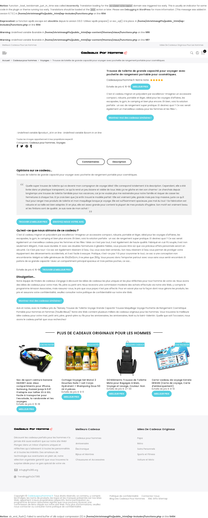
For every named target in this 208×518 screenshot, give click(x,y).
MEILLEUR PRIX (140, 85)
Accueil (6, 60)
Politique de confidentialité (124, 495)
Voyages (44, 60)
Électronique (82, 448)
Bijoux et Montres (85, 454)
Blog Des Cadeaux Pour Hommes (127, 497)
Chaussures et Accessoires (90, 459)
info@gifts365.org (28, 469)
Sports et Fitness (146, 454)
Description (119, 161)
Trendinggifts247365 (27, 476)
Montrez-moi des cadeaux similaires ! (130, 116)
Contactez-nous (150, 495)
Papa (140, 437)
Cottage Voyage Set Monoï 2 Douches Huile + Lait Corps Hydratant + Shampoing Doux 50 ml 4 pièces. (81, 385)
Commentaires (90, 161)
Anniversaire (82, 443)
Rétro (140, 443)
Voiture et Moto (145, 459)
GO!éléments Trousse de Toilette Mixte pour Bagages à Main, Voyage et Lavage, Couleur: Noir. (126, 383)
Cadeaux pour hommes (25, 60)
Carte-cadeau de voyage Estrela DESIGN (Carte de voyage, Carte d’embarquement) (172, 383)
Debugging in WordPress (138, 9)
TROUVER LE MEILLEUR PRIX (33, 220)
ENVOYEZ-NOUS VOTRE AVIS (68, 221)
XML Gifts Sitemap (158, 497)
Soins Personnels (146, 448)
